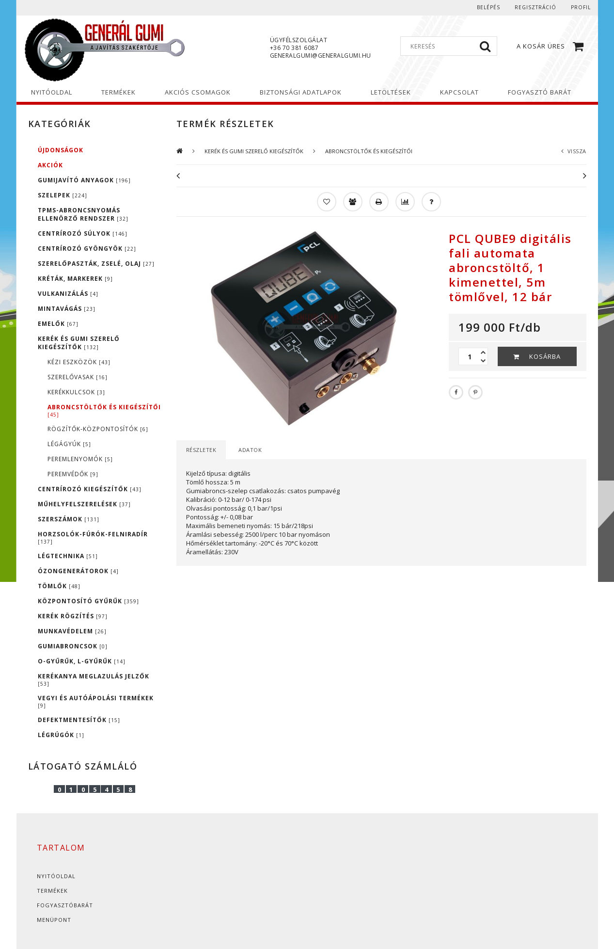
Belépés (488, 7)
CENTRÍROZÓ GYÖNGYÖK (87, 248)
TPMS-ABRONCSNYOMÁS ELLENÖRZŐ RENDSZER (83, 214)
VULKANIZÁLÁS (68, 294)
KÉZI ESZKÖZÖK (78, 362)
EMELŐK (58, 324)
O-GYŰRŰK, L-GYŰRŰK (82, 661)
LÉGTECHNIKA (68, 556)
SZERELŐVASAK (77, 377)
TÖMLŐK (59, 586)
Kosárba (545, 356)
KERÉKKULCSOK (76, 392)
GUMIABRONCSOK (73, 646)
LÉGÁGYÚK (69, 444)
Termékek (52, 890)
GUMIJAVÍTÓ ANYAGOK (84, 180)
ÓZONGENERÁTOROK (78, 571)
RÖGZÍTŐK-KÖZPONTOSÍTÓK (97, 429)
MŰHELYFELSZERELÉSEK (84, 504)
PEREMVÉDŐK (72, 474)
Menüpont (54, 919)
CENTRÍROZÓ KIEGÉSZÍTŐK (90, 489)
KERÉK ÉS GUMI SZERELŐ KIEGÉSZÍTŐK (79, 343)
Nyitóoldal (56, 876)
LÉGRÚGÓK (61, 735)
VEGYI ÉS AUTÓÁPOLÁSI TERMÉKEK (96, 701)
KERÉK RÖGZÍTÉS (73, 616)
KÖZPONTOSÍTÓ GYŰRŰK (88, 601)
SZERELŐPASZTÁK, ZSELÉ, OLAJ (96, 263)
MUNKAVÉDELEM (72, 631)
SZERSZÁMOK (68, 519)
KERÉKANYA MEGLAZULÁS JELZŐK (93, 679)
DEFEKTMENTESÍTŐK (79, 720)
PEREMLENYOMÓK (80, 459)
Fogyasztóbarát (65, 905)
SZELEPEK (62, 195)
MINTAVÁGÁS (66, 309)
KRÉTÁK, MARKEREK (75, 278)
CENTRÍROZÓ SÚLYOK (82, 233)
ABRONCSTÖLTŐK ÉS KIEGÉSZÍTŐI (104, 410)
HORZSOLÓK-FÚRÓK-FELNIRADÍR (93, 537)
